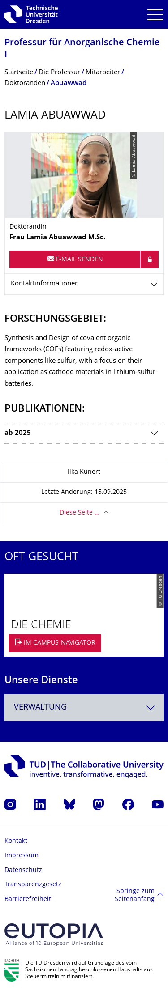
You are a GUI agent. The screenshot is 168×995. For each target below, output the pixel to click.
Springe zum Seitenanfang (135, 895)
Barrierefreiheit (27, 899)
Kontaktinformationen (45, 284)
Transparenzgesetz (32, 885)
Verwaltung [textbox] (40, 707)
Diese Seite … (79, 513)
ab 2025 (17, 433)
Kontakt (15, 841)
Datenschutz (23, 870)
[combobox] (84, 707)
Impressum (21, 856)
